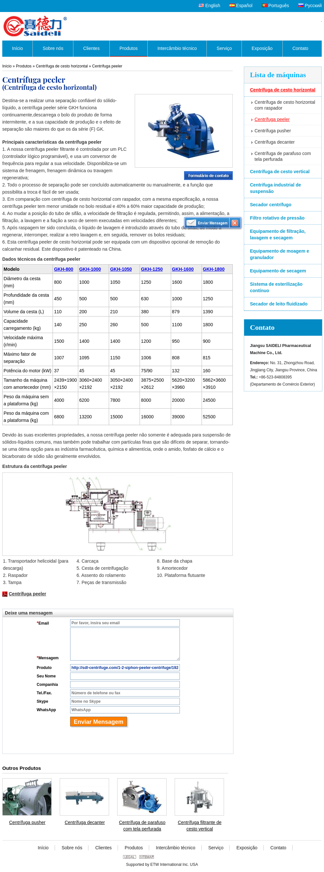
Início (7, 66)
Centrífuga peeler (272, 119)
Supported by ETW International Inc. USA (162, 864)
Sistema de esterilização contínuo (276, 287)
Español (241, 5)
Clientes (103, 847)
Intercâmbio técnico (175, 847)
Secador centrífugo (271, 204)
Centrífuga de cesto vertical (280, 171)
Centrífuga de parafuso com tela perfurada (283, 156)
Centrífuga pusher (273, 130)
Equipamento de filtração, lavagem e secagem (277, 234)
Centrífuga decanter (275, 142)
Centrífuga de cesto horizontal (282, 89)
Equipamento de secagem (278, 270)
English (209, 5)
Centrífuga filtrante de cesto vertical (200, 825)
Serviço (216, 847)
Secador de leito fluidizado (278, 303)
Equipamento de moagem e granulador (279, 254)
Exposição (246, 847)
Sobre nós (72, 847)
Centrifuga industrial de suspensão (275, 188)
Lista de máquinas (278, 75)
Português (275, 5)
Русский (310, 5)
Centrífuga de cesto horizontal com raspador (285, 105)
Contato (262, 327)
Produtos (23, 66)
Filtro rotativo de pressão (277, 218)
